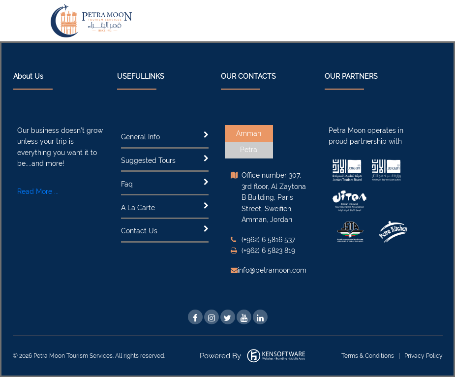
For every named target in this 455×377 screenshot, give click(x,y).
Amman (248, 133)
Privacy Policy (423, 355)
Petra (248, 150)
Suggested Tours (148, 160)
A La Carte (138, 208)
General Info (140, 137)
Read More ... (38, 191)
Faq (127, 184)
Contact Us (139, 231)
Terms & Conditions (368, 355)
